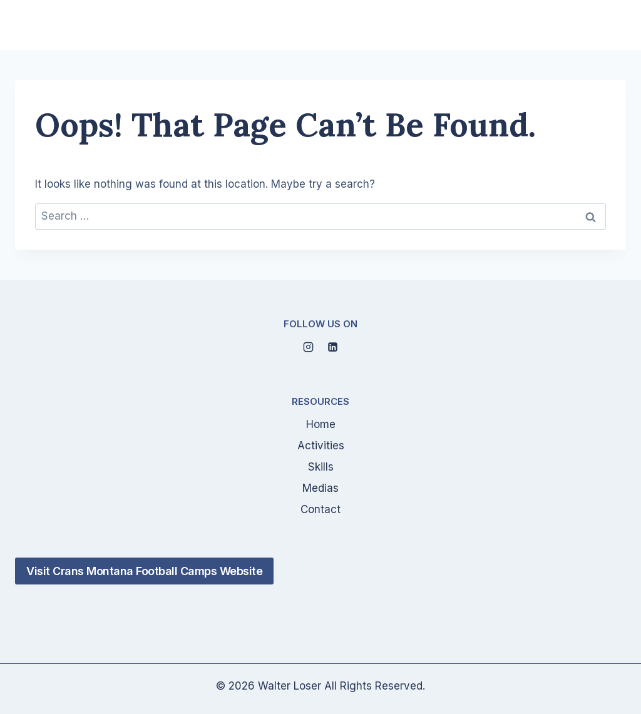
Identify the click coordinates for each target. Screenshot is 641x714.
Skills (321, 467)
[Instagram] (308, 346)
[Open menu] (611, 25)
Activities (320, 445)
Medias (320, 488)
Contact (320, 509)
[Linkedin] (333, 346)
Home (321, 424)
